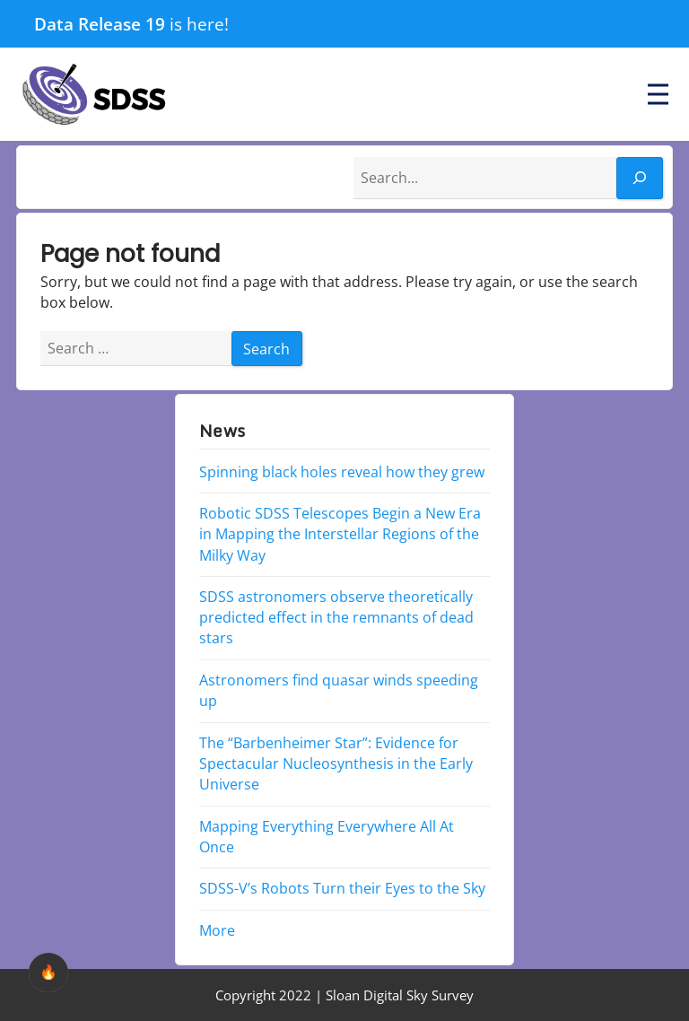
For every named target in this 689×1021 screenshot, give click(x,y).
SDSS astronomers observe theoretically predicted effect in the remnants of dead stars (336, 617)
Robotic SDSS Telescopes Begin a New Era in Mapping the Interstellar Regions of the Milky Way (340, 533)
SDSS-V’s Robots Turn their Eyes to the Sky (342, 888)
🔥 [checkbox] (48, 972)
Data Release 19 (99, 24)
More (217, 930)
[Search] (639, 178)
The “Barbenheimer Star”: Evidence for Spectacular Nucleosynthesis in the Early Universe (336, 762)
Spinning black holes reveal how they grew (341, 471)
